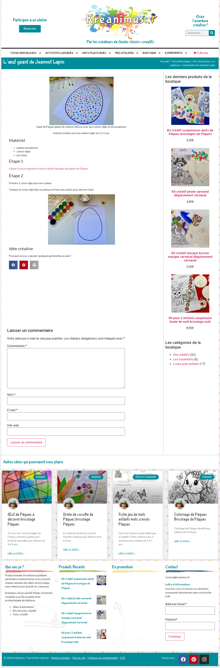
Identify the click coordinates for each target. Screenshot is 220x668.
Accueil (164, 61)
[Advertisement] (83, 298)
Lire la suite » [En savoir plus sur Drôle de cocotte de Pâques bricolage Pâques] (71, 549)
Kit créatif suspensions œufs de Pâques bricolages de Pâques (77, 583)
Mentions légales (60, 657)
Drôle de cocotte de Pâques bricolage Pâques (78, 519)
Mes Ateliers (127, 53)
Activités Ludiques (61, 53)
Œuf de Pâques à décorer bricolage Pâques (21, 519)
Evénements (176, 53)
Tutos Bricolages (26, 53)
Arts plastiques (96, 53)
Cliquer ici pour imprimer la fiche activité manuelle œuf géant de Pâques (48, 168)
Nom (11, 394)
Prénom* (171, 619)
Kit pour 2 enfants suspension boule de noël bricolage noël (76, 637)
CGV (122, 657)
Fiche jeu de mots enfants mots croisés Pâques (134, 519)
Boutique (152, 53)
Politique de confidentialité (102, 657)
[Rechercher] (212, 33)
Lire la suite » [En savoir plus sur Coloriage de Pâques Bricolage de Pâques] (182, 541)
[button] (13, 265)
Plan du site (78, 657)
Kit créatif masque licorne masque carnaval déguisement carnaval (76, 617)
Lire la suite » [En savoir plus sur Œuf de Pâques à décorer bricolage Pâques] (16, 553)
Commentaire (17, 346)
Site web (13, 425)
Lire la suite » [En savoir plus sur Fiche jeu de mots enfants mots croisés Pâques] (127, 553)
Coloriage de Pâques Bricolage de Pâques (190, 517)
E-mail (12, 410)
